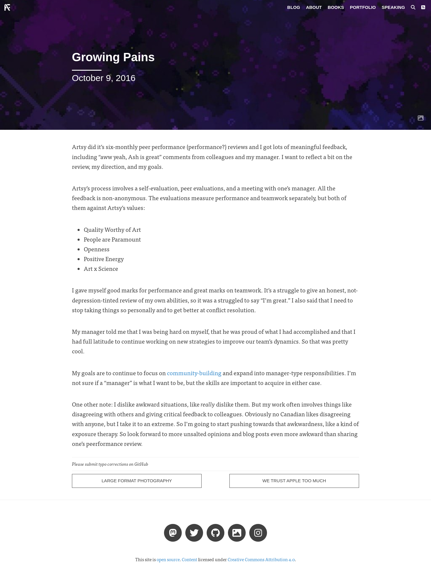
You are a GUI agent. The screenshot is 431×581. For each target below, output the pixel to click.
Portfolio (363, 7)
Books (336, 7)
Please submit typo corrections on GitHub (110, 464)
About (314, 7)
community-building (194, 373)
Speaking (393, 7)
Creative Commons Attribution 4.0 (261, 559)
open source (168, 559)
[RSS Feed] (423, 7)
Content (189, 559)
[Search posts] (413, 7)
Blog (293, 7)
